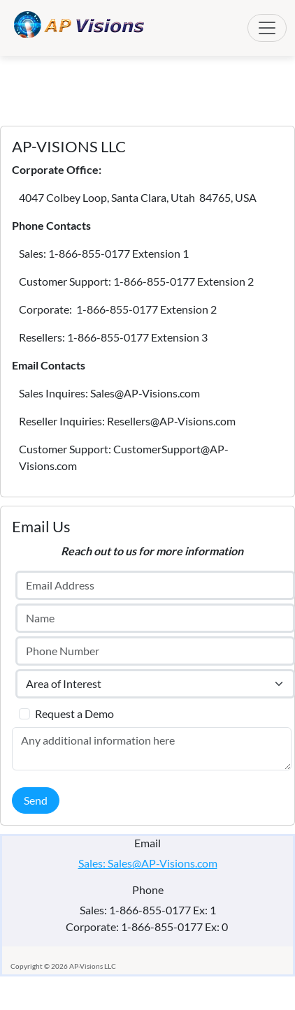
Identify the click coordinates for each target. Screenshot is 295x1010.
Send (36, 800)
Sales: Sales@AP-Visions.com (147, 863)
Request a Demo (74, 713)
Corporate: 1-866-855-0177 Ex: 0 (148, 926)
